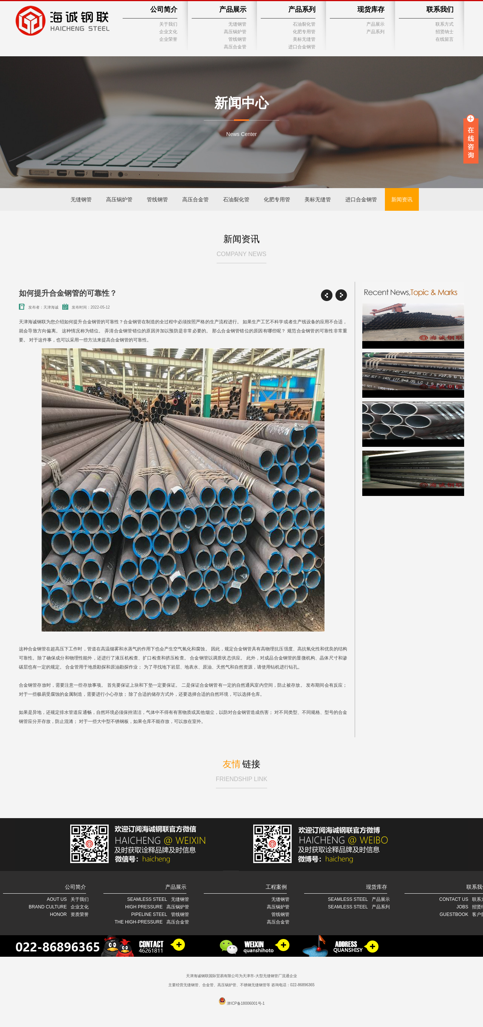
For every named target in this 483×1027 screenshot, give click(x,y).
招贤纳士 (444, 31)
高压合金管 (235, 46)
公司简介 (163, 9)
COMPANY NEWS (241, 254)
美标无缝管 (304, 39)
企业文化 (168, 31)
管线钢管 (237, 39)
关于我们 (168, 24)
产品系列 (301, 9)
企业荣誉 (168, 39)
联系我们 (440, 9)
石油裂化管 (304, 24)
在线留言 (444, 39)
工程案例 (276, 887)
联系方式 (444, 24)
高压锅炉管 (235, 31)
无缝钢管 (237, 24)
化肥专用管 (304, 31)
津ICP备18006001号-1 (246, 1003)
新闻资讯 (401, 199)
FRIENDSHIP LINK (242, 779)
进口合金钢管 (301, 46)
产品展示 (232, 9)
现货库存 (371, 9)
